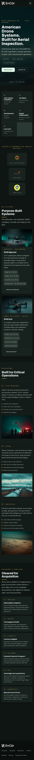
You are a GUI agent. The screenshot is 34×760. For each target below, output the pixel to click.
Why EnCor (20, 750)
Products (4, 750)
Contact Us (22, 69)
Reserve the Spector (12, 289)
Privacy (11, 755)
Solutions (12, 750)
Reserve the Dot (11, 351)
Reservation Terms (21, 755)
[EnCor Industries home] (8, 3)
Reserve (4, 755)
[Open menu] (30, 3)
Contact (28, 750)
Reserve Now (8, 69)
